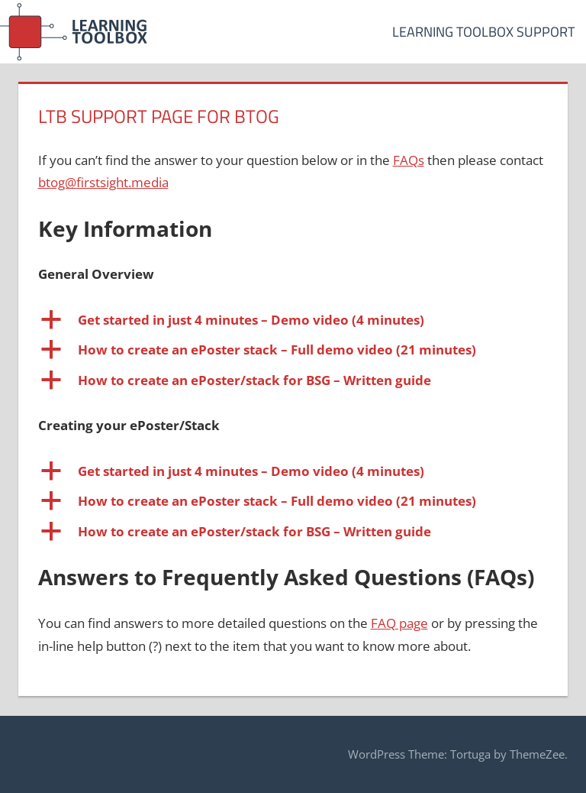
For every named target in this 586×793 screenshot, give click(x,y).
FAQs (408, 160)
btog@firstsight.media (103, 182)
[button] (293, 320)
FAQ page (399, 623)
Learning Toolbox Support (483, 31)
